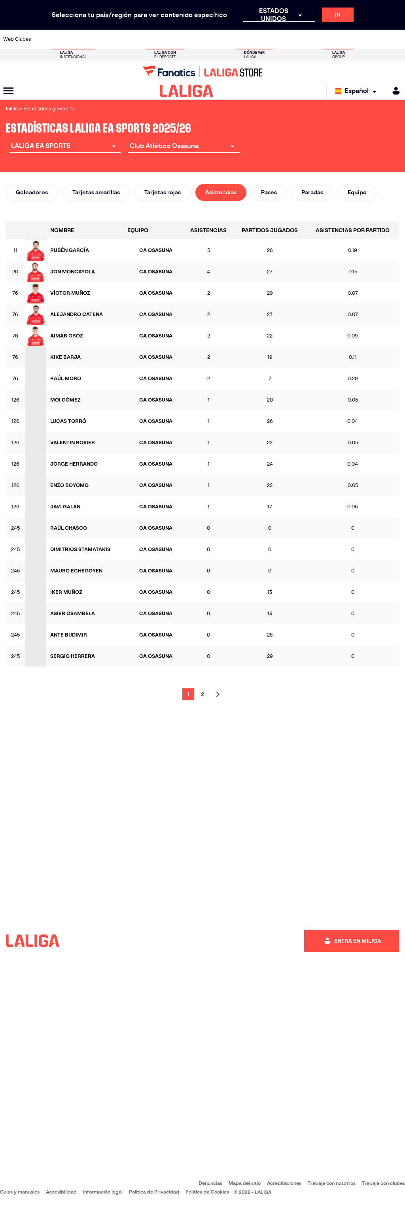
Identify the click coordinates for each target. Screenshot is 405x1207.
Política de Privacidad (154, 1191)
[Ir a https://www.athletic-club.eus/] (43, 39)
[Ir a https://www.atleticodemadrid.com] (62, 39)
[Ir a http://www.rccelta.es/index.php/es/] (229, 39)
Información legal (103, 1191)
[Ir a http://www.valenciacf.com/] (377, 39)
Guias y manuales (20, 1191)
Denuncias (210, 1183)
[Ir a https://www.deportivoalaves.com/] (99, 39)
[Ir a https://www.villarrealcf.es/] (396, 39)
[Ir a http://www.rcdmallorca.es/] (266, 39)
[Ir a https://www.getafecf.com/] (155, 39)
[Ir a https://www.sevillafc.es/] (359, 39)
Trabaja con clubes (383, 1183)
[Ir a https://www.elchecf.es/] (117, 39)
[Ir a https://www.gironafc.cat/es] (173, 39)
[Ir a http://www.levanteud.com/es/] (192, 39)
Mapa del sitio (245, 1183)
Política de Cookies (207, 1191)
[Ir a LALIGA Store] (202, 71)
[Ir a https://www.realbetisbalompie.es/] (284, 39)
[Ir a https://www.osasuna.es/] (81, 39)
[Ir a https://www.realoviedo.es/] (321, 39)
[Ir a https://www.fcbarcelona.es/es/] (136, 39)
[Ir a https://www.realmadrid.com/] (303, 39)
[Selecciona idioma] (358, 91)
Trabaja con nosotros (332, 1183)
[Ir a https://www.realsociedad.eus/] (340, 39)
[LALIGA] (186, 91)
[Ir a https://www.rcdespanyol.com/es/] (248, 39)
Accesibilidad (61, 1191)
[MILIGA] (393, 91)
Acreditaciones (284, 1183)
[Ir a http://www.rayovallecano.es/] (210, 39)
